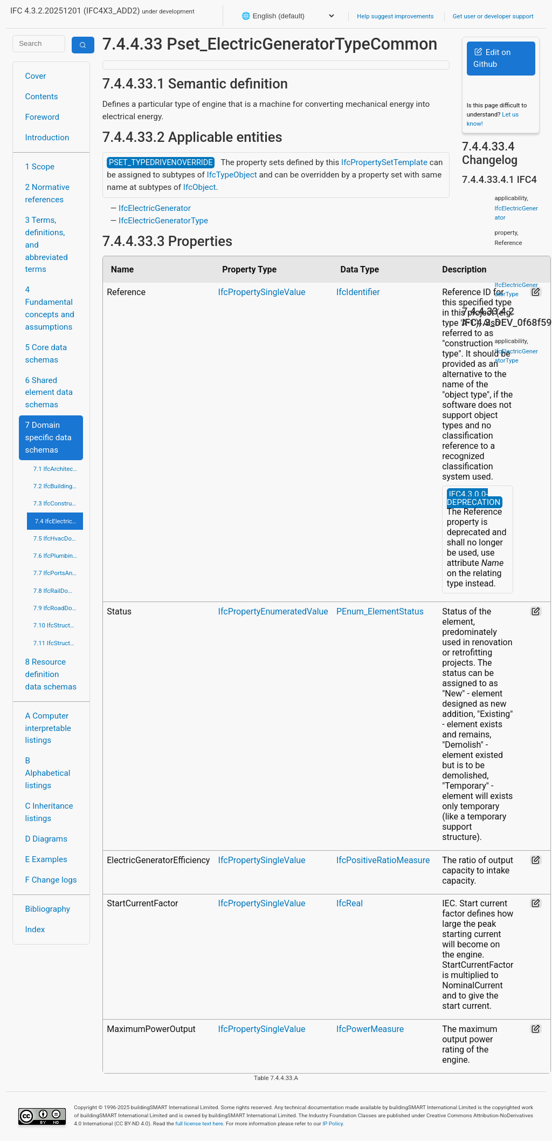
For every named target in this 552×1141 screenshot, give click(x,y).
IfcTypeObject (232, 175)
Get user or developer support (493, 16)
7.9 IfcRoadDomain (58, 608)
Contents (41, 96)
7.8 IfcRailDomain (57, 591)
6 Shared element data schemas (49, 392)
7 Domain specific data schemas (48, 437)
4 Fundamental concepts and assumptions (49, 308)
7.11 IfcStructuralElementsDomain (58, 643)
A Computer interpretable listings (48, 728)
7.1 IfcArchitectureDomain (58, 469)
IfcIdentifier (358, 292)
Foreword (42, 117)
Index (35, 929)
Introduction (47, 137)
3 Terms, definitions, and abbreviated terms (46, 244)
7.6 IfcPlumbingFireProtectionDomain (58, 555)
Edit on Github (491, 58)
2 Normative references (47, 193)
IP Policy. (333, 1123)
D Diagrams (46, 839)
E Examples (46, 859)
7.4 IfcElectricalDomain (59, 521)
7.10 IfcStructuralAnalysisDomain (58, 625)
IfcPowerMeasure (370, 1029)
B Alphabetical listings (48, 773)
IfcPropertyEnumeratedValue (273, 611)
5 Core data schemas (46, 354)
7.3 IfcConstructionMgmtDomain (58, 503)
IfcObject (199, 187)
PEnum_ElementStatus (380, 611)
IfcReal (349, 903)
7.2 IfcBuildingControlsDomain (58, 486)
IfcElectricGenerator (155, 208)
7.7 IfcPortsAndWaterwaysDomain (58, 573)
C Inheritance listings (49, 812)
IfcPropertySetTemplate (384, 162)
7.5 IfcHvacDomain (58, 538)
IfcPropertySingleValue (262, 292)
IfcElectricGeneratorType (163, 221)
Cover (35, 76)
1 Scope (40, 167)
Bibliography (47, 909)
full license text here (199, 1123)
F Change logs (51, 880)
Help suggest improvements (395, 16)
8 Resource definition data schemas (51, 674)
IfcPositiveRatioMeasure (383, 860)
